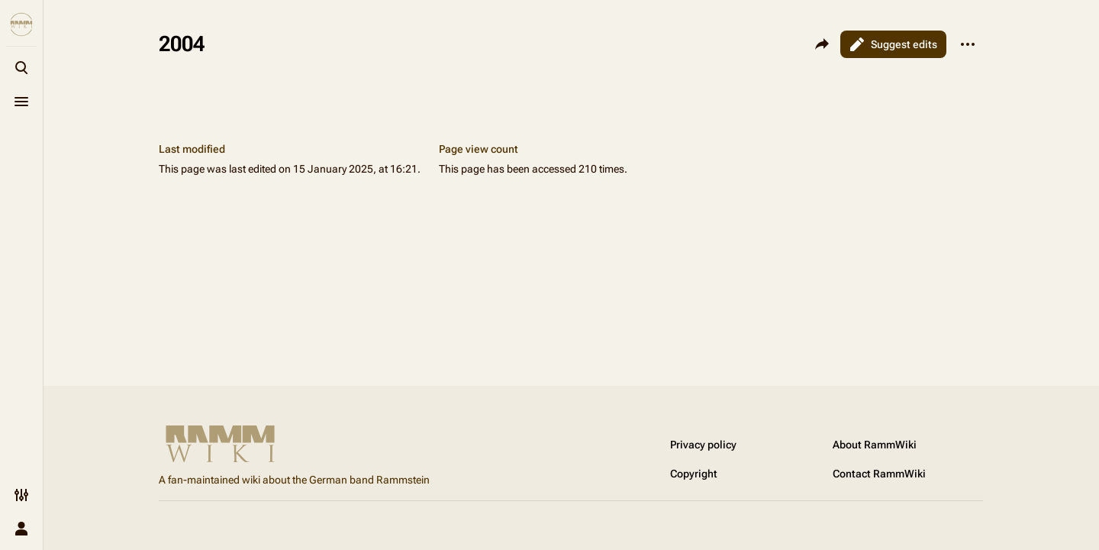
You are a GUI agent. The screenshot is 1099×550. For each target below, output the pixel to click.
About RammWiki (875, 444)
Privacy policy (703, 444)
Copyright (693, 473)
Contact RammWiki (879, 473)
